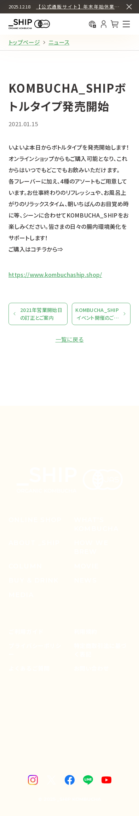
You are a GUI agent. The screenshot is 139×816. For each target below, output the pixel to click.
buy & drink (33, 580)
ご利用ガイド (26, 631)
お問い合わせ (91, 668)
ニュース (58, 42)
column (25, 566)
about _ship (34, 543)
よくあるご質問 (29, 668)
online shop (35, 520)
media (21, 595)
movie (86, 566)
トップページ (24, 42)
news (85, 580)
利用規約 (86, 631)
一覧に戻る (70, 339)
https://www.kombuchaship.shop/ (55, 274)
